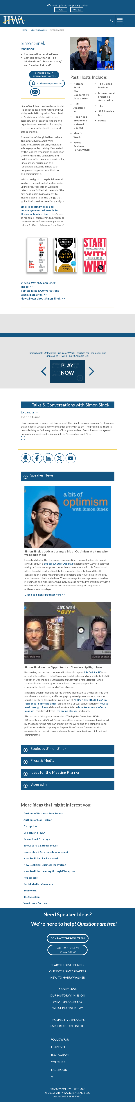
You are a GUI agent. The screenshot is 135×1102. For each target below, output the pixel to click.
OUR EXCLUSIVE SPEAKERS (67, 971)
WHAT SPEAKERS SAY (67, 1001)
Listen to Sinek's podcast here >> (44, 594)
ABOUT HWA (67, 989)
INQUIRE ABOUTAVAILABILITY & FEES (44, 75)
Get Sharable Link (79, 355)
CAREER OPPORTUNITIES (67, 1026)
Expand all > (29, 412)
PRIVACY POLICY (60, 1089)
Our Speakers (39, 29)
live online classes (67, 710)
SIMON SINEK (92, 672)
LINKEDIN (58, 1047)
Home (24, 29)
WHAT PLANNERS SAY (67, 1008)
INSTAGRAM (60, 1054)
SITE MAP (79, 1089)
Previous (43, 371)
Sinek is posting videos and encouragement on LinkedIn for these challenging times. (40, 210)
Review (77, 9)
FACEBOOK (59, 1069)
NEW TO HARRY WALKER (67, 977)
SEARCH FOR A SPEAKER (67, 965)
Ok (61, 9)
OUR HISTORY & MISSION (67, 995)
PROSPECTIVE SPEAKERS (68, 1019)
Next (91, 371)
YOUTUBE (58, 1062)
